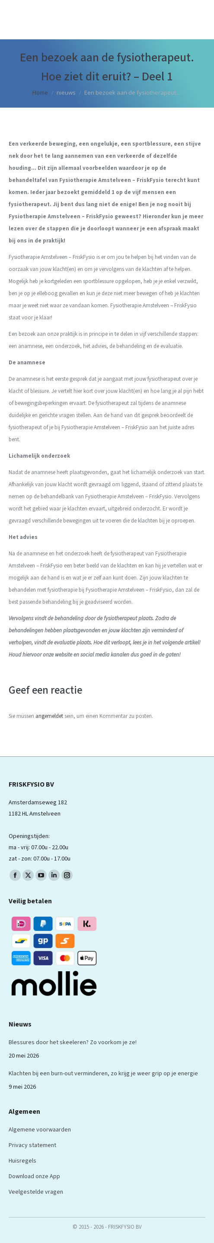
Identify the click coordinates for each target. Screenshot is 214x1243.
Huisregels (22, 1161)
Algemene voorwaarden (40, 1129)
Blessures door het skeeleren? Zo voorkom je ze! (73, 1042)
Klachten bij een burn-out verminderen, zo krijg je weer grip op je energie (103, 1073)
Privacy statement (32, 1145)
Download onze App (34, 1176)
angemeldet (49, 716)
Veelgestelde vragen (36, 1192)
